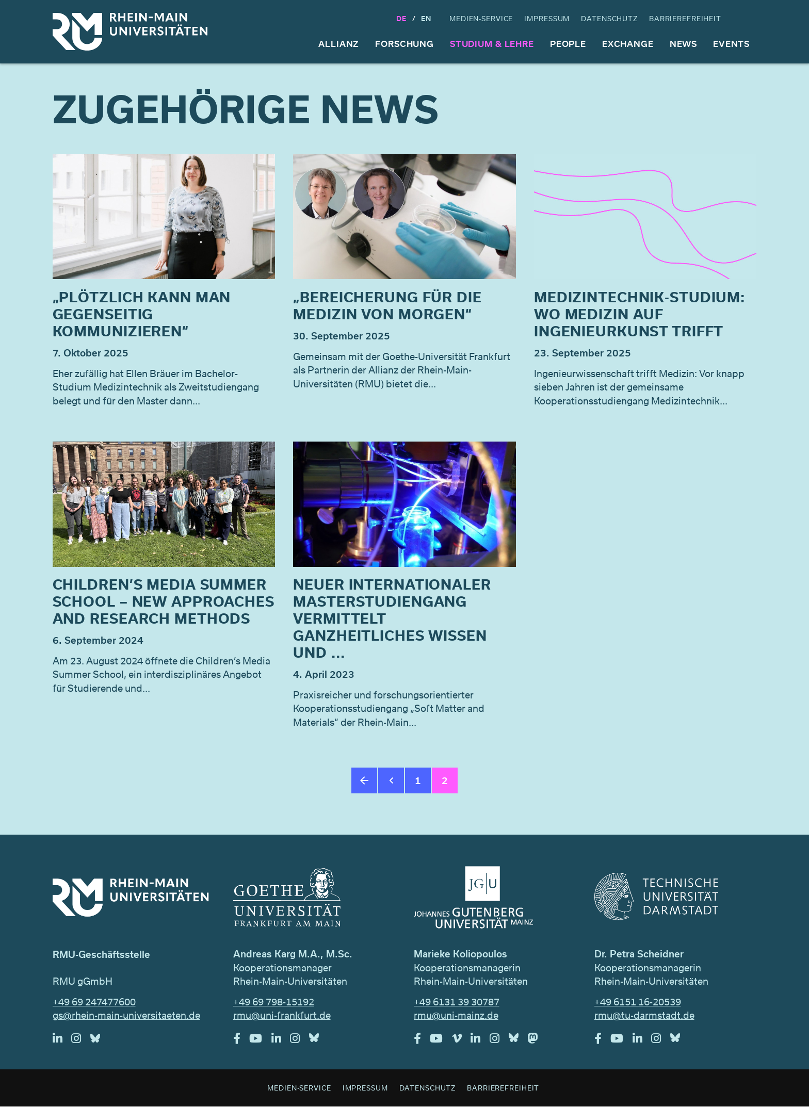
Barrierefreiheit (685, 18)
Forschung (404, 44)
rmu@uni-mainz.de (456, 1015)
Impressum (547, 18)
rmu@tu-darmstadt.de (644, 1015)
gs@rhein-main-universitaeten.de (126, 1015)
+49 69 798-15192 (273, 1001)
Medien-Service (481, 18)
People (568, 44)
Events (731, 44)
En (426, 18)
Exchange (628, 44)
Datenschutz (609, 18)
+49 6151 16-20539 (637, 1001)
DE (401, 18)
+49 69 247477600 (94, 1001)
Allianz (338, 44)
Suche (747, 18)
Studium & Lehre (492, 44)
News (684, 44)
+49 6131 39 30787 (456, 1001)
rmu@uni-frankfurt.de (282, 1015)
